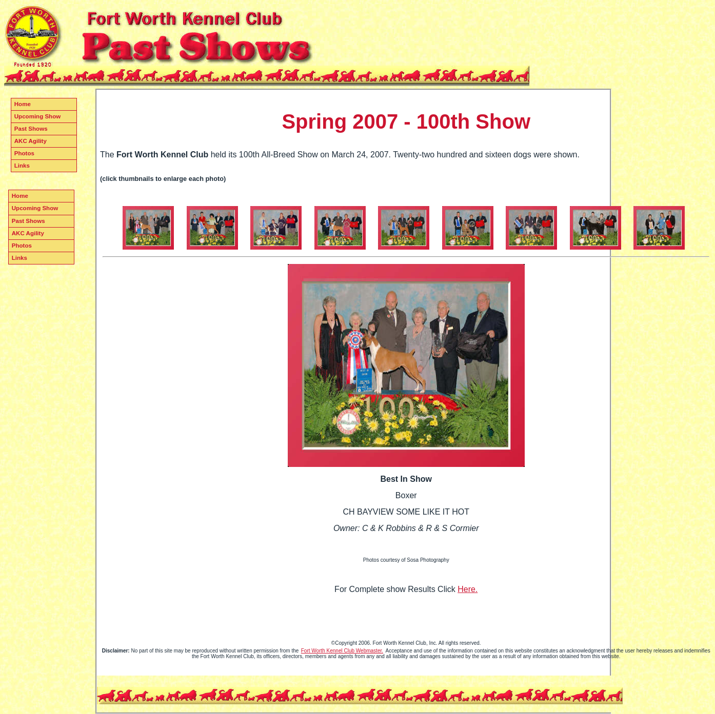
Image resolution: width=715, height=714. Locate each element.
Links (22, 165)
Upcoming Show (37, 116)
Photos (24, 153)
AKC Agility (30, 141)
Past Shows (31, 129)
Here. (468, 589)
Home (22, 104)
